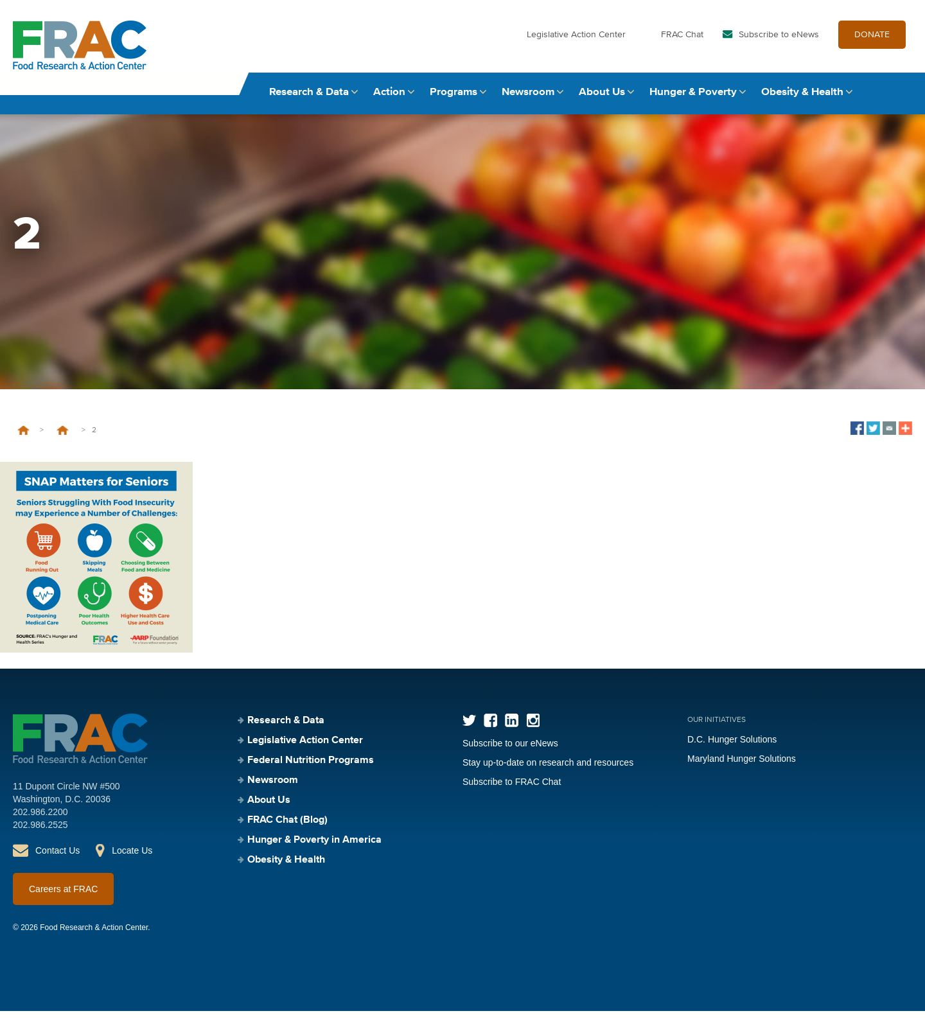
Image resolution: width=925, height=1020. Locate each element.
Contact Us (57, 859)
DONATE (872, 43)
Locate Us (132, 859)
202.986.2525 (40, 834)
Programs (453, 101)
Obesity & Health (802, 101)
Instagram (533, 729)
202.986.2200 (40, 821)
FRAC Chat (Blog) (287, 829)
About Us (602, 101)
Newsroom (528, 101)
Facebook (490, 729)
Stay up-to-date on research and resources (548, 771)
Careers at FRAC (63, 898)
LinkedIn (511, 729)
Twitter (469, 729)
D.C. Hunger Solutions (732, 748)
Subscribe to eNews (779, 43)
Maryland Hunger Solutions (741, 767)
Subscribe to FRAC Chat (512, 791)
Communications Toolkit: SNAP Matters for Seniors (62, 439)
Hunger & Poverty (693, 101)
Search (900, 101)
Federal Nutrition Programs (310, 769)
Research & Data (309, 101)
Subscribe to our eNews (510, 752)
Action (389, 101)
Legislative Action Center (576, 43)
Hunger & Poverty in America (314, 849)
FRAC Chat (682, 43)
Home (23, 439)
